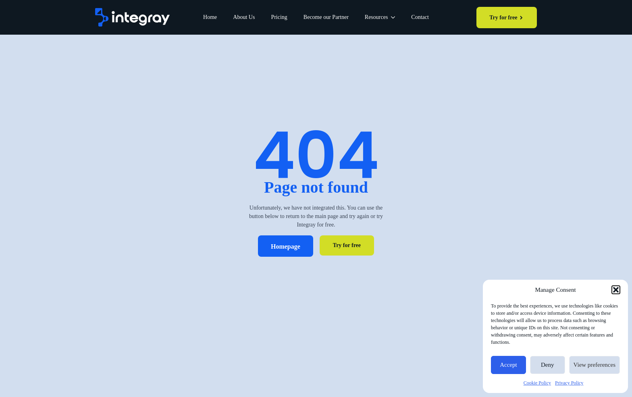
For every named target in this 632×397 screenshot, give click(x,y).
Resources (376, 17)
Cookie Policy (537, 383)
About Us (244, 17)
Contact (420, 17)
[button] (616, 290)
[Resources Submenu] (395, 17)
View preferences (594, 365)
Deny (547, 365)
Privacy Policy (569, 383)
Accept (508, 365)
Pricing (279, 17)
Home (210, 17)
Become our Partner (326, 17)
